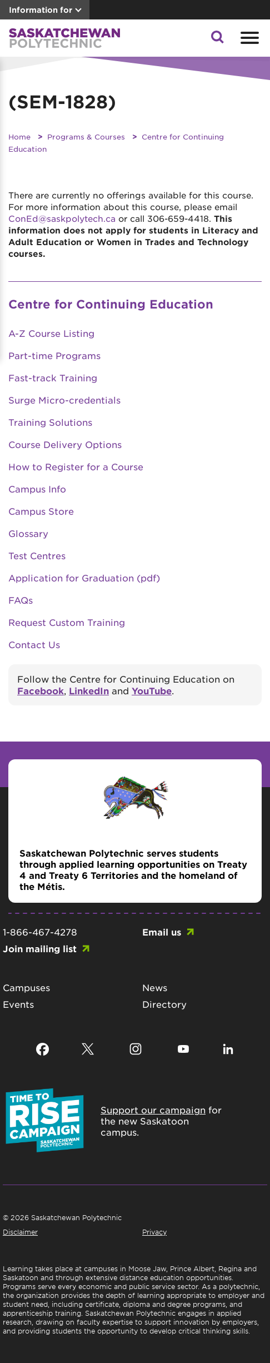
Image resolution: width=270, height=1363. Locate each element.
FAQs (20, 599)
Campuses (26, 987)
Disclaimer (20, 1231)
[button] (217, 40)
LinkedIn (89, 690)
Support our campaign (153, 1109)
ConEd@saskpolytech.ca (62, 218)
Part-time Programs (54, 355)
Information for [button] (40, 9)
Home (19, 136)
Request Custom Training (66, 622)
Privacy (154, 1231)
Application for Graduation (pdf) (84, 577)
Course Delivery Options (65, 444)
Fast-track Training (52, 377)
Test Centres (37, 555)
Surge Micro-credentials (64, 399)
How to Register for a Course (75, 466)
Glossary (28, 533)
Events (18, 1003)
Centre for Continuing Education (110, 304)
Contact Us (34, 644)
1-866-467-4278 (40, 931)
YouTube (152, 690)
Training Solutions (50, 421)
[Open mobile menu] (248, 38)
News (154, 987)
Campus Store (41, 510)
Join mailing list (40, 948)
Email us (161, 931)
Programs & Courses (86, 136)
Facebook (40, 690)
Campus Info (37, 488)
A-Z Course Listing (51, 333)
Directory (164, 1003)
